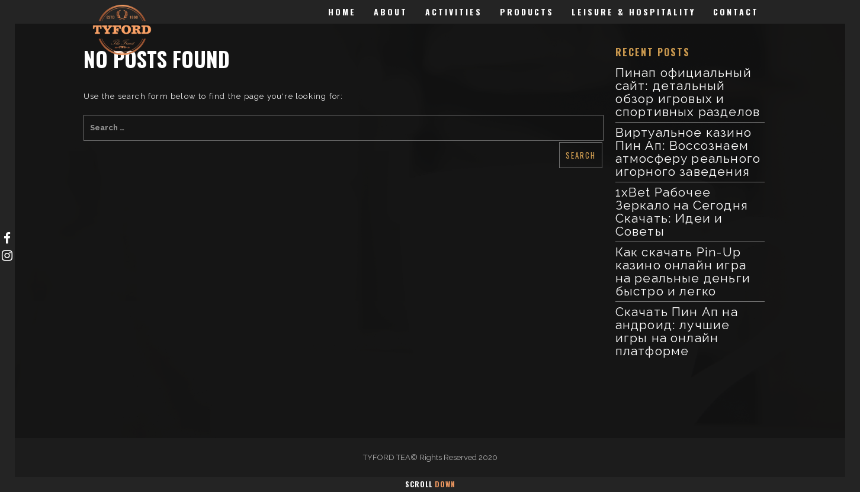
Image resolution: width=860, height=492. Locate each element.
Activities (453, 11)
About (390, 11)
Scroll (430, 484)
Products (527, 11)
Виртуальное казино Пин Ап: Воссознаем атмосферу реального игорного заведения (688, 152)
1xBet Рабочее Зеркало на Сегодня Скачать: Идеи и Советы (682, 212)
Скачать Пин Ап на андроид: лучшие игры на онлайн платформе (676, 331)
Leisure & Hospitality (633, 11)
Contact (736, 11)
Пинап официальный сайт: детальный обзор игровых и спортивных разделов (687, 92)
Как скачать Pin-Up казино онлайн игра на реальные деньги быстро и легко (683, 271)
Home (342, 11)
